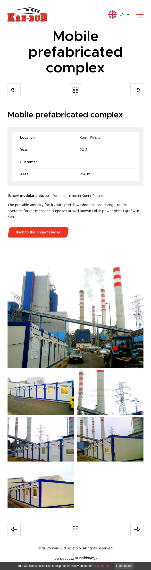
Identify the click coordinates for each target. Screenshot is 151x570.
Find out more (102, 566)
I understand (124, 566)
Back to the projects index (38, 232)
